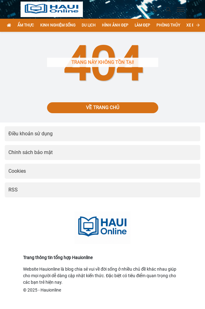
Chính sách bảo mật (30, 152)
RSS (13, 190)
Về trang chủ (102, 107)
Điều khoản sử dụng (30, 134)
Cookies (17, 171)
